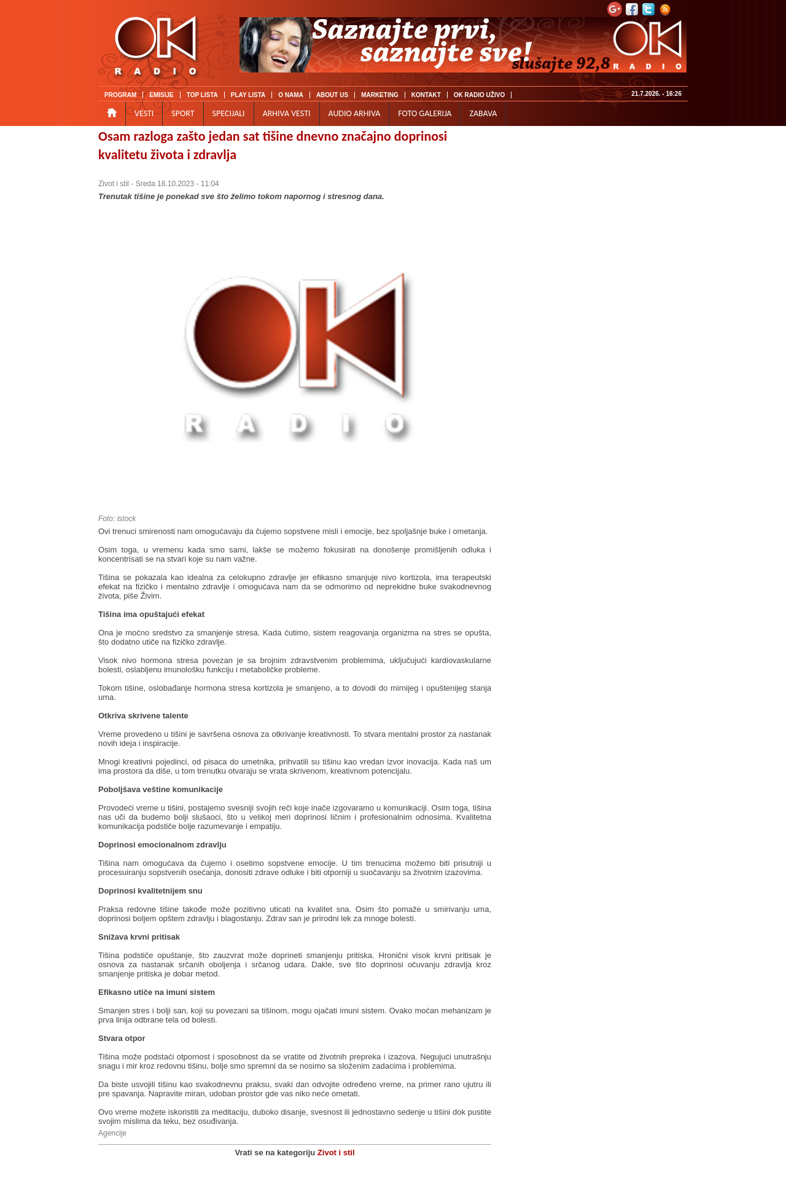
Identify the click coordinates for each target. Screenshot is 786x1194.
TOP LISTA (202, 95)
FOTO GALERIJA (424, 113)
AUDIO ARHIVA (355, 113)
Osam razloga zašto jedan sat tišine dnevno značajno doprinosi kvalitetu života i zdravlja (272, 145)
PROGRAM (120, 95)
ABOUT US (332, 95)
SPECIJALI (228, 113)
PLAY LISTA (248, 95)
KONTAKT (426, 95)
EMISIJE (161, 95)
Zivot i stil (113, 183)
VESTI (144, 113)
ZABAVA (483, 113)
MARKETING (380, 95)
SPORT (182, 113)
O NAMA (290, 95)
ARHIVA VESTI (287, 113)
